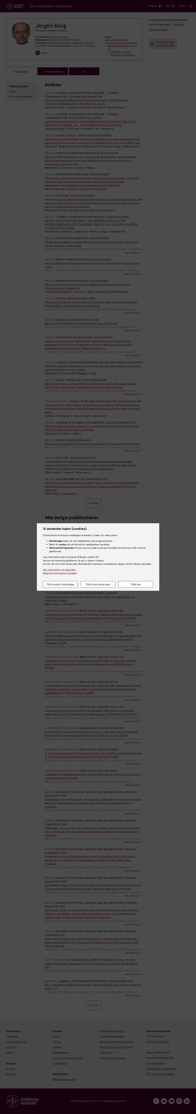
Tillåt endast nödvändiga (60, 584)
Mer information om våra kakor (59, 569)
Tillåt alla (136, 584)
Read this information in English (60, 573)
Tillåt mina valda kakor (98, 584)
